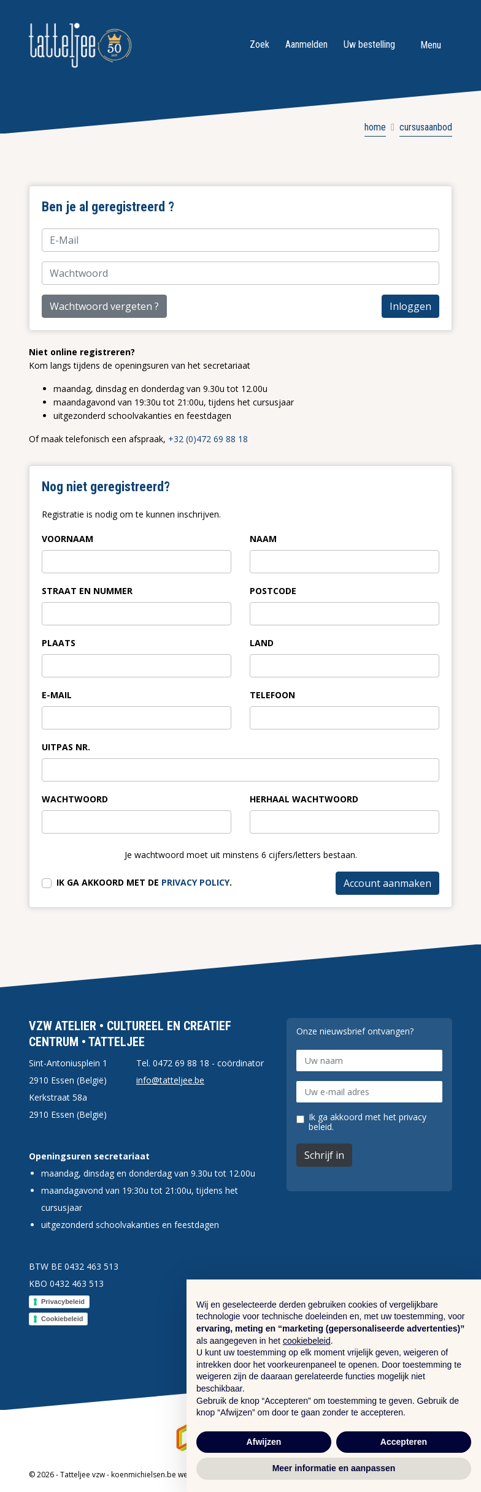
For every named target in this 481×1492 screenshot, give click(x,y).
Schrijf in (324, 1155)
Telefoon (272, 695)
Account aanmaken (387, 883)
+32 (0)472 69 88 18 (208, 439)
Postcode (273, 591)
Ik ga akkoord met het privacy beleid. (367, 1122)
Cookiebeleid (62, 1318)
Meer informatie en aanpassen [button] (334, 1468)
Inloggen (410, 306)
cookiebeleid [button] (307, 1341)
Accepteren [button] (403, 1442)
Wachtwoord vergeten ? (104, 306)
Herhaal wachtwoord (304, 799)
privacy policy (195, 882)
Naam (263, 538)
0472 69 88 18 (181, 1063)
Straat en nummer (87, 591)
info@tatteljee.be (170, 1080)
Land (262, 643)
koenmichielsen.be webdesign (163, 1474)
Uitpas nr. (66, 747)
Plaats (58, 643)
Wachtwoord (75, 799)
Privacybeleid (63, 1301)
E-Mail (57, 695)
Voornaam (67, 538)
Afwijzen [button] (264, 1442)
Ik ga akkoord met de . (144, 882)
